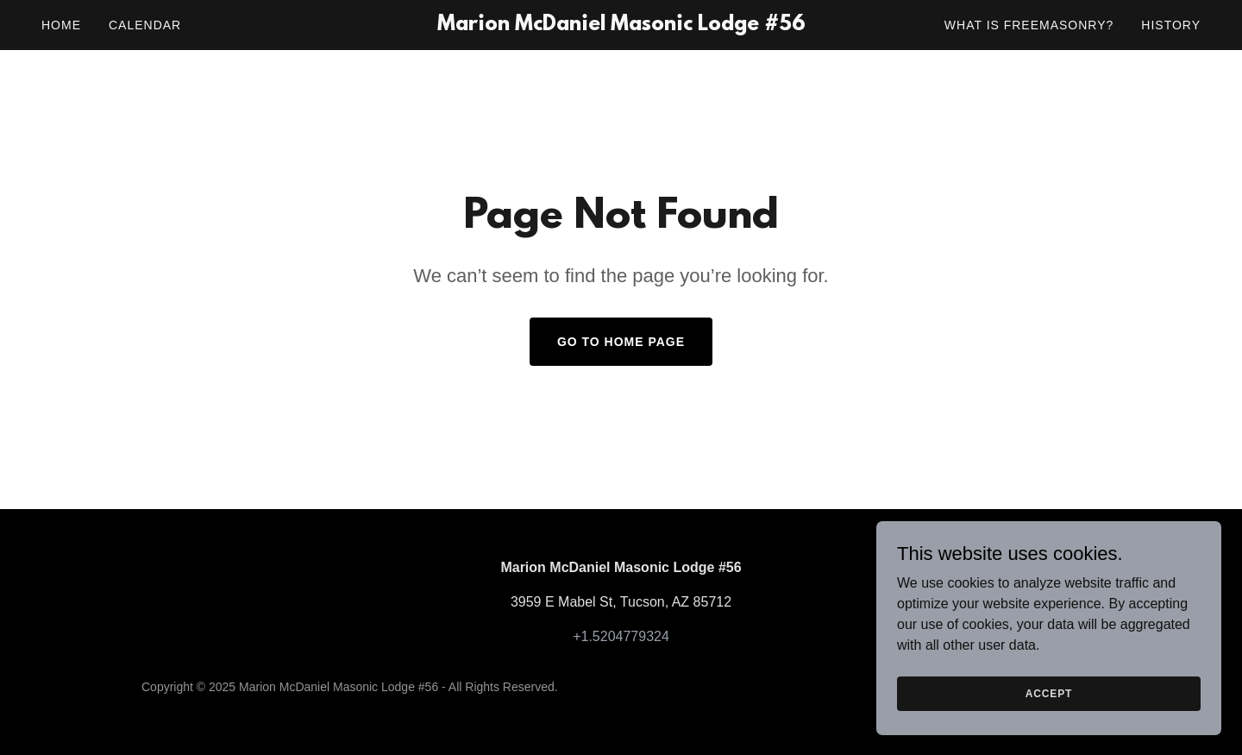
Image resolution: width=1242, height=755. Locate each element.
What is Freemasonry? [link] (1028, 25)
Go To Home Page (621, 342)
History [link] (1171, 25)
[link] (621, 25)
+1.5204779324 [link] (621, 636)
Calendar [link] (145, 25)
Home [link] (61, 25)
